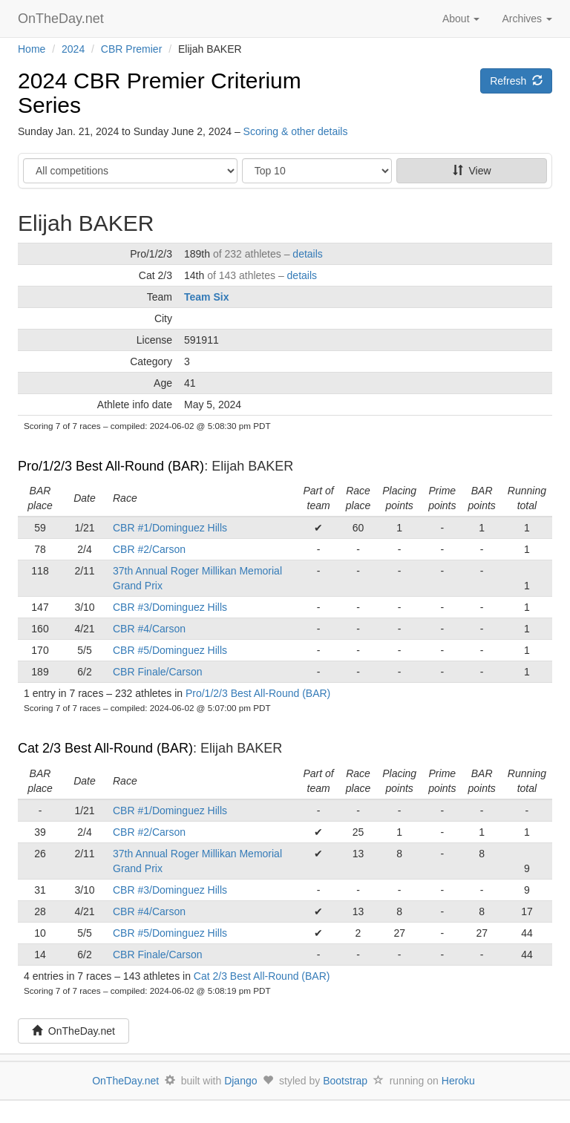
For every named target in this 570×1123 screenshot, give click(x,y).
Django (240, 1081)
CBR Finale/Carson (158, 672)
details (307, 254)
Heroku (458, 1081)
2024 (73, 49)
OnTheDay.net (63, 18)
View (472, 171)
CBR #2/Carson (149, 549)
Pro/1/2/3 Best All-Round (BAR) (111, 466)
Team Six (206, 297)
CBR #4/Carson (149, 629)
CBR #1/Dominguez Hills (170, 528)
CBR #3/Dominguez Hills (170, 607)
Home (31, 49)
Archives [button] (527, 18)
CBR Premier (131, 49)
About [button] (460, 18)
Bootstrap (345, 1081)
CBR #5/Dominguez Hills (170, 650)
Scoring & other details (295, 131)
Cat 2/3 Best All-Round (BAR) (105, 748)
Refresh (516, 81)
